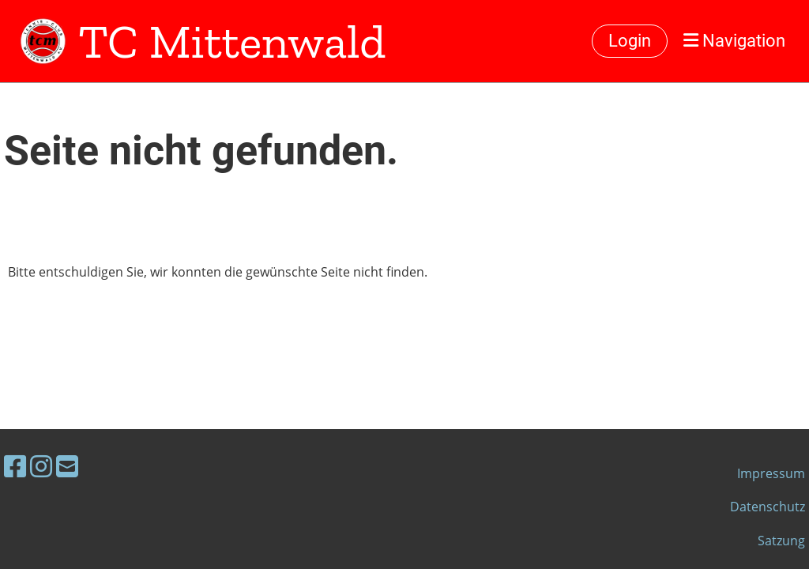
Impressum (771, 473)
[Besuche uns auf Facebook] (15, 466)
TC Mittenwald (232, 41)
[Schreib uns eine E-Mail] (67, 466)
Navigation (734, 41)
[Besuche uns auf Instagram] (41, 466)
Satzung (781, 540)
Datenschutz (767, 506)
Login (629, 41)
